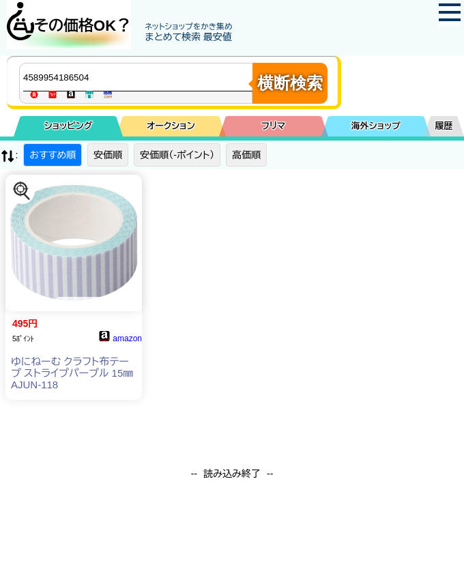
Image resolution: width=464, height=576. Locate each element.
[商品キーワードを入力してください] (139, 77)
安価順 (107, 154)
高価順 (246, 154)
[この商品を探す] (22, 191)
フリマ (273, 126)
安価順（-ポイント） (177, 154)
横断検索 (290, 83)
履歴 (444, 126)
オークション (171, 126)
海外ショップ (376, 126)
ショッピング (68, 126)
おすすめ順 (52, 154)
